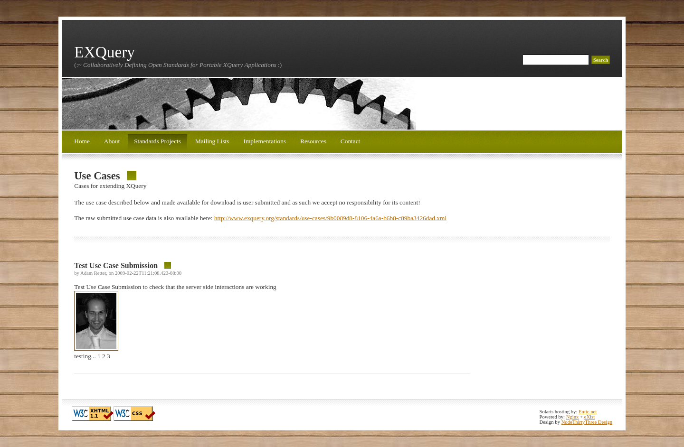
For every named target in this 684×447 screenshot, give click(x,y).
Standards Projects (157, 141)
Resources (313, 141)
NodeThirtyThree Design (586, 422)
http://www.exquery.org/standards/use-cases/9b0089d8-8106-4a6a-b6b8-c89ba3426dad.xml (330, 218)
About (112, 141)
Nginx (572, 416)
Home (82, 141)
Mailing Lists (212, 141)
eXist (589, 416)
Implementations (264, 141)
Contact (350, 141)
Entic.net (588, 411)
